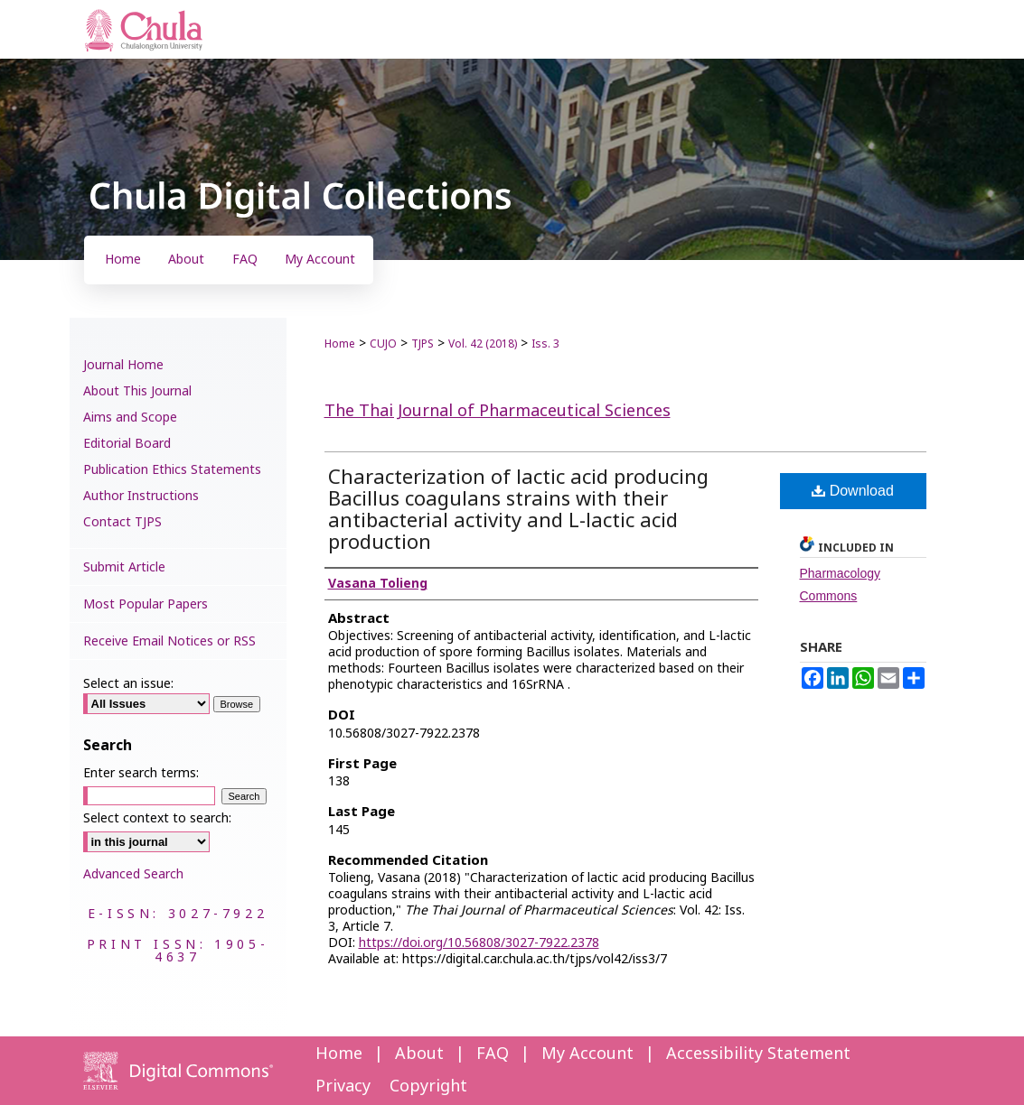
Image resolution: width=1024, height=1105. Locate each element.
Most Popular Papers (145, 604)
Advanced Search (133, 874)
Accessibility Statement (758, 1054)
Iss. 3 (545, 344)
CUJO (383, 344)
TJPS (422, 344)
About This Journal (137, 391)
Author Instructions (141, 496)
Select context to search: (157, 818)
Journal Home (123, 365)
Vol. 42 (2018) (482, 344)
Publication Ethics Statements (172, 469)
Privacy (343, 1086)
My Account (587, 1054)
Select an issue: (128, 683)
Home (339, 344)
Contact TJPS (122, 522)
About (419, 1054)
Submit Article (124, 567)
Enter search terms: (141, 773)
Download (853, 490)
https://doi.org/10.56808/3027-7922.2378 (479, 942)
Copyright (428, 1086)
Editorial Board (127, 443)
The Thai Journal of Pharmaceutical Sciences (497, 411)
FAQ (492, 1054)
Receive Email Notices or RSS (169, 641)
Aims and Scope (130, 417)
